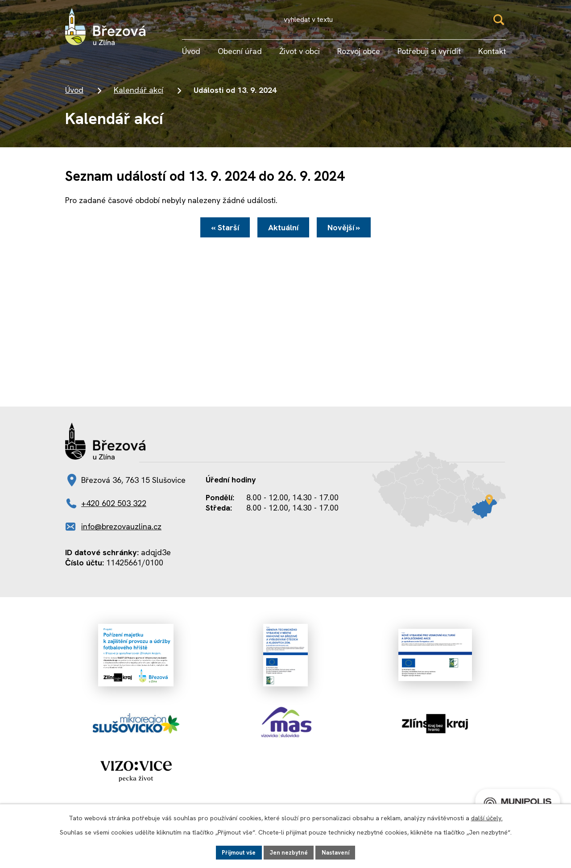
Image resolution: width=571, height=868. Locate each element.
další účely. (487, 817)
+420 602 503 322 (113, 512)
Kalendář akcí (138, 94)
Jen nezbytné (289, 852)
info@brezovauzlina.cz (121, 535)
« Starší (220, 233)
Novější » (349, 233)
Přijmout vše (237, 852)
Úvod (74, 94)
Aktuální (283, 233)
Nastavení (337, 852)
